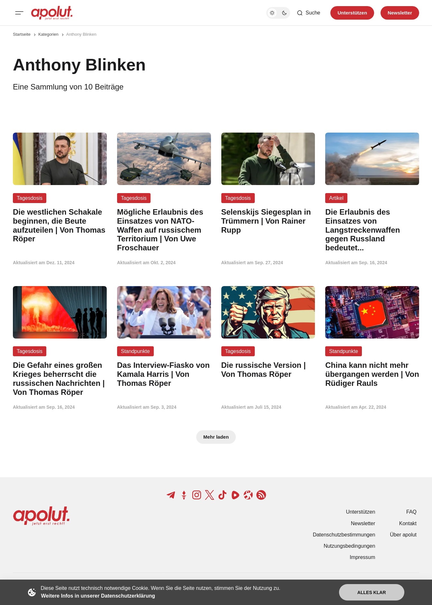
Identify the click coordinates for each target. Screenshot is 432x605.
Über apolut (403, 534)
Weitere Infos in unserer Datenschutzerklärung (98, 596)
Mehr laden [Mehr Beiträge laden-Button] (216, 437)
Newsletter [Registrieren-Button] (400, 12)
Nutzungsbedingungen (349, 546)
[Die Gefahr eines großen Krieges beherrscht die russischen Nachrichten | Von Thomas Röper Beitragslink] (60, 378)
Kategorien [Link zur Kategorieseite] (48, 34)
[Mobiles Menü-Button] (19, 12)
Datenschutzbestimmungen (344, 534)
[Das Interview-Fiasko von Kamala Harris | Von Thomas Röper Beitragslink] (164, 374)
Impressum (362, 557)
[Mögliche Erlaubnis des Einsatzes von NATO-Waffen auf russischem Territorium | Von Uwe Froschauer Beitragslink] (164, 230)
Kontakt (408, 523)
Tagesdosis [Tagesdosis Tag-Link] (29, 198)
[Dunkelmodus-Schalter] (278, 13)
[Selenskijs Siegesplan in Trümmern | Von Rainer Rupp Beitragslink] (268, 221)
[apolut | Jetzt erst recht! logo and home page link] (52, 13)
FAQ (411, 512)
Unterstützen (360, 512)
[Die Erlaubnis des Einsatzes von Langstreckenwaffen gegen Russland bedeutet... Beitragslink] (372, 230)
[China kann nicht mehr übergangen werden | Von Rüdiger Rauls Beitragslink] (372, 374)
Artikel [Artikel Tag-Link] (336, 198)
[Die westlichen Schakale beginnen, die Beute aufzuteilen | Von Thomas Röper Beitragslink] (60, 225)
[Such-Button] (308, 13)
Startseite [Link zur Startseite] (22, 34)
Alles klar (371, 592)
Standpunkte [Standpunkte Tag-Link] (135, 351)
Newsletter (363, 523)
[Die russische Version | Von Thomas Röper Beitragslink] (268, 370)
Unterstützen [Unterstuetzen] (352, 12)
